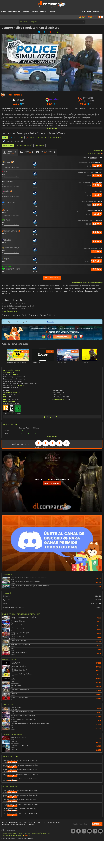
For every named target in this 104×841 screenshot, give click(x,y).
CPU (4, 395)
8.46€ (97, 195)
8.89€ (97, 223)
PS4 (21, 137)
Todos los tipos (8, 145)
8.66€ (97, 214)
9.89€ (97, 241)
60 (3, 194)
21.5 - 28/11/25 (19, 386)
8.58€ (97, 204)
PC (5, 137)
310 (4, 212)
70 (3, 271)
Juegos (3, 12)
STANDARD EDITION (24, 145)
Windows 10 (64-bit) (13, 393)
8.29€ (97, 185)
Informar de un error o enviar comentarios (87, 283)
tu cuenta (50, 322)
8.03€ (97, 175)
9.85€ (97, 232)
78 (3, 222)
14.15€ (96, 261)
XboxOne (42, 137)
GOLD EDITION (39, 145)
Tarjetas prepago (14, 12)
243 (4, 242)
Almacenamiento (9, 401)
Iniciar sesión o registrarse (91, 12)
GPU (4, 399)
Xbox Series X (55, 137)
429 (4, 233)
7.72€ (97, 165)
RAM (4, 397)
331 (4, 164)
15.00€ (96, 269)
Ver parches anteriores (9, 311)
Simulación (15, 375)
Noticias (53, 12)
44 (3, 174)
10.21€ (96, 251)
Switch (30, 137)
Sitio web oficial (8, 372)
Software (26, 12)
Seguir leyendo (52, 128)
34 (3, 184)
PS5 (13, 137)
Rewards (35, 12)
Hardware (43, 12)
